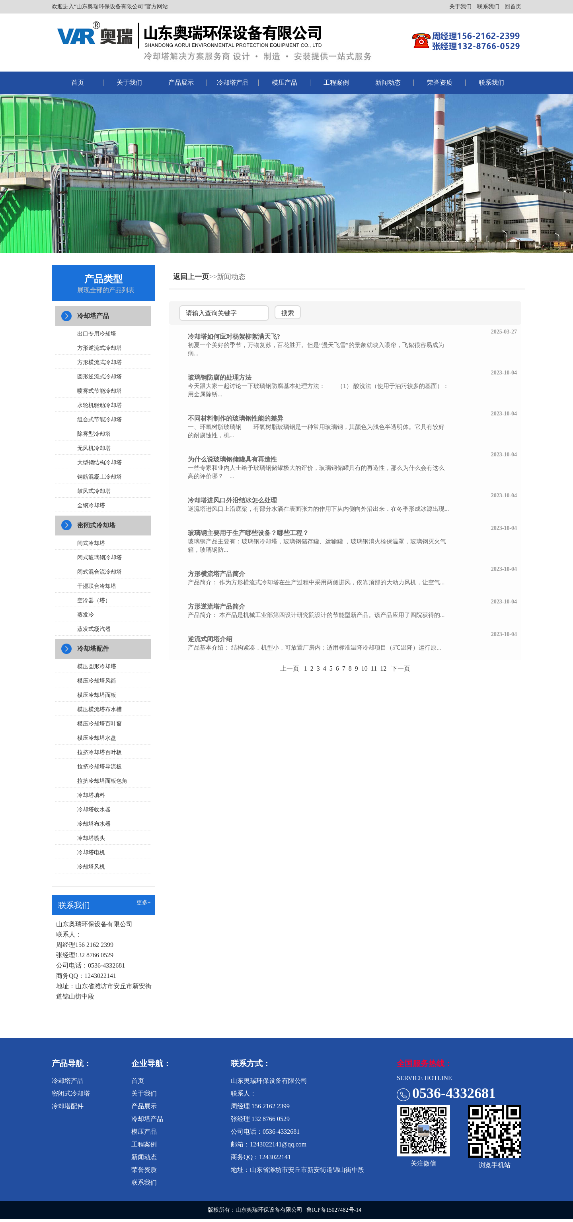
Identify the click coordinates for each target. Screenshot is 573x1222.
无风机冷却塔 (94, 449)
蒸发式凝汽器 (94, 630)
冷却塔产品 (233, 82)
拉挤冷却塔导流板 (100, 769)
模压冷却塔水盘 (97, 740)
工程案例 (336, 82)
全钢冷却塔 (92, 506)
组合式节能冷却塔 (100, 420)
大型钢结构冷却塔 (100, 463)
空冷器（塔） (94, 602)
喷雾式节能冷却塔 (100, 392)
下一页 (400, 668)
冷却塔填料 (92, 797)
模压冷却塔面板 (97, 697)
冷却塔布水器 (94, 826)
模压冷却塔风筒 (97, 683)
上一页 (289, 668)
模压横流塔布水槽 (100, 711)
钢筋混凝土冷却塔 (100, 478)
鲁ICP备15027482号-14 (333, 1213)
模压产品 (284, 82)
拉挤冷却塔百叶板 (100, 754)
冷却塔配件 (94, 650)
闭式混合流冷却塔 (100, 573)
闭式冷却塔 (92, 544)
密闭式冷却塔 (97, 526)
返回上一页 (191, 277)
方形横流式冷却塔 (100, 363)
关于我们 (460, 7)
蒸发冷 (86, 616)
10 (364, 668)
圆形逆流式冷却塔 (100, 377)
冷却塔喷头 (92, 840)
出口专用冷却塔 (97, 335)
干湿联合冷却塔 (97, 587)
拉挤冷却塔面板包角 (103, 783)
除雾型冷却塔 (94, 435)
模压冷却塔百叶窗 (100, 726)
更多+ (143, 905)
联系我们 (488, 7)
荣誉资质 (439, 82)
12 (383, 668)
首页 (77, 82)
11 (374, 668)
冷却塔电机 (92, 854)
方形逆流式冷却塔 (100, 349)
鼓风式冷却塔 (94, 492)
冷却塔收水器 (94, 812)
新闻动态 (388, 82)
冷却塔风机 (92, 869)
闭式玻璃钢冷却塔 (100, 559)
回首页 (513, 7)
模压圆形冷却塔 (97, 668)
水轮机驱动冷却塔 (100, 406)
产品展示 (181, 82)
